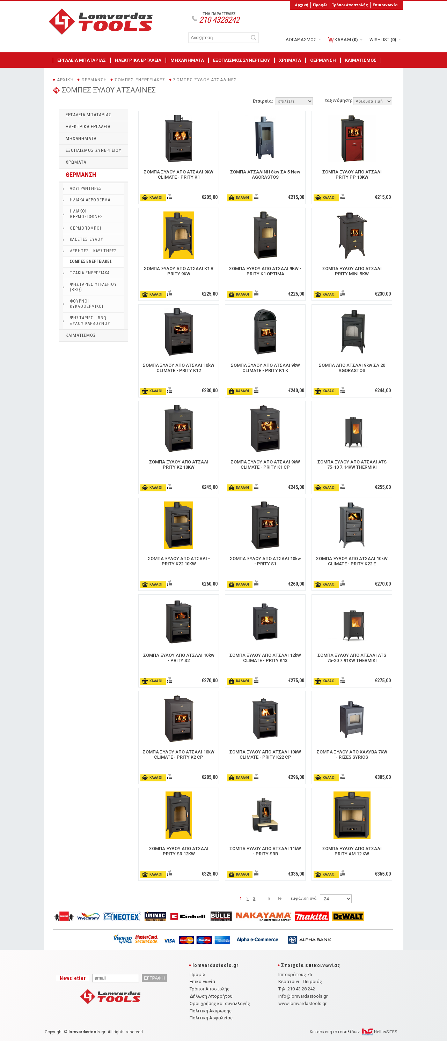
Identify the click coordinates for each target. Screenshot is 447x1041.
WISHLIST (382, 39)
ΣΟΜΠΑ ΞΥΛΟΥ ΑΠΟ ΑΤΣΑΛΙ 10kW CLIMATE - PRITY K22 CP (265, 754)
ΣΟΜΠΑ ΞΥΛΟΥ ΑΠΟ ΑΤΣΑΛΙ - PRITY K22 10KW (179, 561)
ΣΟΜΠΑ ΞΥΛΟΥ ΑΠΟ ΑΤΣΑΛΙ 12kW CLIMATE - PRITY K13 (265, 658)
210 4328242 (219, 20)
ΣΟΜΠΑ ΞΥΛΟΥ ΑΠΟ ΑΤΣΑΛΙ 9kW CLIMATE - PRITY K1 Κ (265, 368)
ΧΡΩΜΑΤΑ (290, 60)
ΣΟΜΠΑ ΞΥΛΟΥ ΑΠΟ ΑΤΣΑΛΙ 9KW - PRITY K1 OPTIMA (265, 271)
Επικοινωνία (385, 4)
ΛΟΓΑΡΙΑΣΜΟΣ (301, 39)
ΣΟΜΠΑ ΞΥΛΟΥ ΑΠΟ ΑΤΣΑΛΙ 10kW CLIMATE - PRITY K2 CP (178, 754)
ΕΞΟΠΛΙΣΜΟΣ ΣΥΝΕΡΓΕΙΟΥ (241, 60)
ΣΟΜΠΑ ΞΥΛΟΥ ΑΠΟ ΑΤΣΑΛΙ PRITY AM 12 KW (352, 851)
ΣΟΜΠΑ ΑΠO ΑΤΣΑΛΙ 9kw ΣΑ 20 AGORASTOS (352, 368)
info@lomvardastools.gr (303, 996)
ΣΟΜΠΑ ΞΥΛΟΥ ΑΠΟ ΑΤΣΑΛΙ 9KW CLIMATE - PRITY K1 (178, 174)
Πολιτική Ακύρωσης (211, 1010)
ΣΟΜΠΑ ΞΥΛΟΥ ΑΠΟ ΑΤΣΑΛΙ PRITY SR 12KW (178, 851)
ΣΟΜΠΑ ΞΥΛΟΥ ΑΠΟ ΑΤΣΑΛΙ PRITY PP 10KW (352, 174)
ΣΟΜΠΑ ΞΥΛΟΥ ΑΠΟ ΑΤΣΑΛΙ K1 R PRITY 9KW (178, 271)
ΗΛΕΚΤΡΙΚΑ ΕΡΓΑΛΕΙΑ (138, 60)
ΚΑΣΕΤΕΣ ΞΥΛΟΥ (86, 239)
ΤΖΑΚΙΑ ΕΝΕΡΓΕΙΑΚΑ (90, 272)
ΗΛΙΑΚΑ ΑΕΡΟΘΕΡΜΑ (90, 200)
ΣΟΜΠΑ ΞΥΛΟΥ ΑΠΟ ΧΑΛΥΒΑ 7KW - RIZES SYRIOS (352, 754)
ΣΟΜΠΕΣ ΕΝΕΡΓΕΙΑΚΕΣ (140, 79)
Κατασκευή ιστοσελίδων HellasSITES (353, 1031)
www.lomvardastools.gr (302, 1003)
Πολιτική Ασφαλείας (211, 1017)
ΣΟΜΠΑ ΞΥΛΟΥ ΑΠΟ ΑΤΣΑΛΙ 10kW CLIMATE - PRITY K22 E (352, 561)
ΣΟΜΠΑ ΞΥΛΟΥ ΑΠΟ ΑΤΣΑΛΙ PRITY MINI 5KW (352, 271)
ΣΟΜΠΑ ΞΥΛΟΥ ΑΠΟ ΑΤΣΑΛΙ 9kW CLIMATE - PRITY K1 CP (265, 464)
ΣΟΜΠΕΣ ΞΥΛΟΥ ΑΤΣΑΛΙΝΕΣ (205, 79)
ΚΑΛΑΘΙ (343, 40)
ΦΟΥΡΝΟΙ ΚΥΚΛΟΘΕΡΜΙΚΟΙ (86, 304)
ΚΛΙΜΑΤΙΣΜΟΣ (360, 60)
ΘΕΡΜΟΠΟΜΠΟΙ (85, 228)
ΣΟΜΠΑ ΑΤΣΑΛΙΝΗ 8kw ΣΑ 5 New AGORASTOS (265, 174)
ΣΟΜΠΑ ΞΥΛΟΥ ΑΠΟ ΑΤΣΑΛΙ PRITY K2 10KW (178, 464)
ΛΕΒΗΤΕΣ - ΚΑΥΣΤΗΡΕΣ (93, 250)
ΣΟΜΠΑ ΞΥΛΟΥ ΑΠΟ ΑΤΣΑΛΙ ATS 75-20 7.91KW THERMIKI (351, 658)
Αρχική (301, 4)
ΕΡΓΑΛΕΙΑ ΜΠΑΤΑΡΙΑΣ (81, 60)
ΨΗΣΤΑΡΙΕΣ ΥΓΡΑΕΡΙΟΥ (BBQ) (93, 287)
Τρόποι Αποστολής (350, 4)
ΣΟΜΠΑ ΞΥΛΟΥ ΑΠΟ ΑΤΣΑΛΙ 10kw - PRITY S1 (265, 561)
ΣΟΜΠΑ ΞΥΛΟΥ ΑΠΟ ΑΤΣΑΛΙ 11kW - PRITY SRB (265, 851)
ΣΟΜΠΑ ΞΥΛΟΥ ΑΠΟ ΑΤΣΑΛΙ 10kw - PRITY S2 (178, 658)
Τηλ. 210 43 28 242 (296, 988)
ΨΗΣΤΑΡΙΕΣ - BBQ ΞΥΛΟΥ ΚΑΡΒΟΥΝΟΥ (90, 320)
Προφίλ (320, 4)
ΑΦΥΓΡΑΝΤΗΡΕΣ (86, 188)
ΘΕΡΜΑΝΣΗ (323, 60)
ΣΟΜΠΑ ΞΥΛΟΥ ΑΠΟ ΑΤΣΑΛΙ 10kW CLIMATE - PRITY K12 (178, 368)
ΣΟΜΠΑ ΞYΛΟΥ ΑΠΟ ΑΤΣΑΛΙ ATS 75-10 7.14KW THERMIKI (352, 464)
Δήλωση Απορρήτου (211, 996)
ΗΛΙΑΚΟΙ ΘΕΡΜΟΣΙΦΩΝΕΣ (86, 214)
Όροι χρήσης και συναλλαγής (220, 1003)
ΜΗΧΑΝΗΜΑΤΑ (187, 60)
